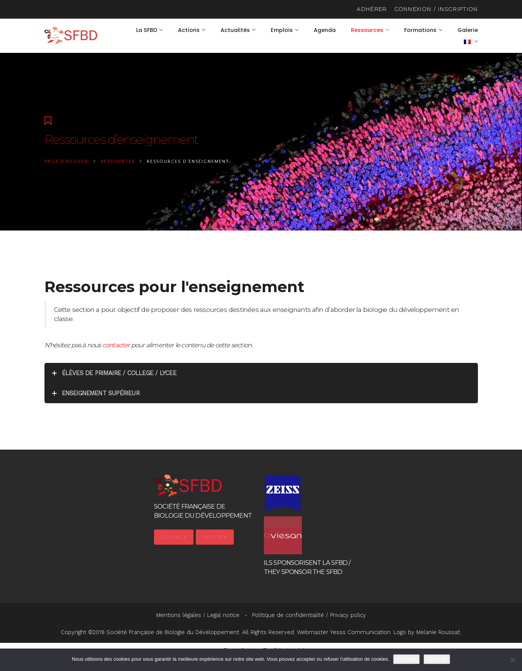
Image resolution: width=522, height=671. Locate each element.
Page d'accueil (66, 161)
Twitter (215, 537)
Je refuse (437, 659)
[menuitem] (471, 41)
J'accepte (406, 659)
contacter (116, 345)
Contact (174, 537)
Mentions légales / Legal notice (198, 615)
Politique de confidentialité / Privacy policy (309, 615)
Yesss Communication (360, 632)
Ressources (118, 161)
